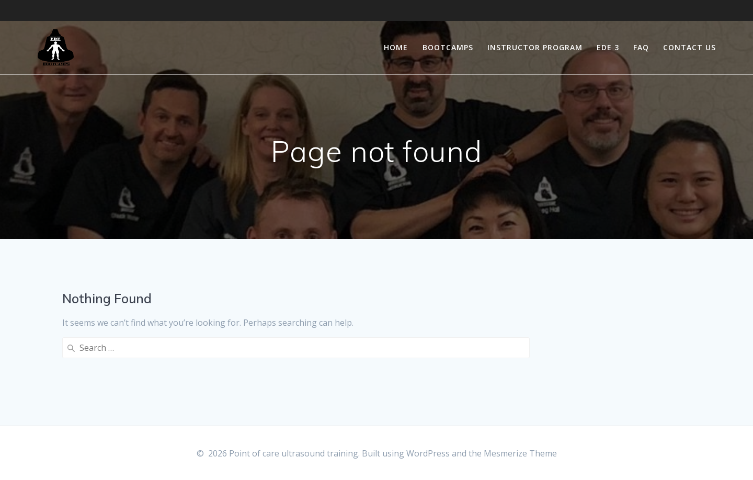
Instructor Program (535, 47)
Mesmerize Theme (520, 453)
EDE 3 (608, 47)
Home (396, 47)
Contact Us (689, 47)
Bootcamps (448, 47)
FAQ (641, 47)
